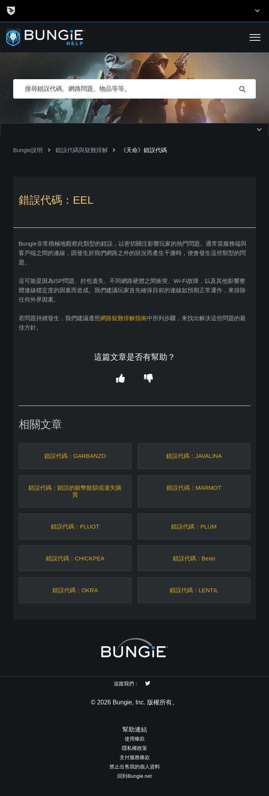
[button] (255, 37)
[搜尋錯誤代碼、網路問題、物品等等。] (134, 89)
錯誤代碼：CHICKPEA (75, 558)
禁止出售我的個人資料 (134, 767)
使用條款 (135, 739)
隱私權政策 (134, 748)
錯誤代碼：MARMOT (194, 487)
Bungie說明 (28, 150)
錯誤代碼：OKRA (75, 590)
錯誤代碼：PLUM (194, 526)
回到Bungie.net (134, 776)
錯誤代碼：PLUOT (75, 526)
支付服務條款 (135, 757)
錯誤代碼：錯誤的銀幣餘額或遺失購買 (74, 491)
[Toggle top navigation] (257, 11)
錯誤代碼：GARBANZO (75, 456)
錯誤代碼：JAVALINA (194, 456)
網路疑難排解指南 (123, 318)
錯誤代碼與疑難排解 (82, 150)
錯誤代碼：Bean (194, 558)
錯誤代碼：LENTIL (194, 590)
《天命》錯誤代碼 (143, 150)
